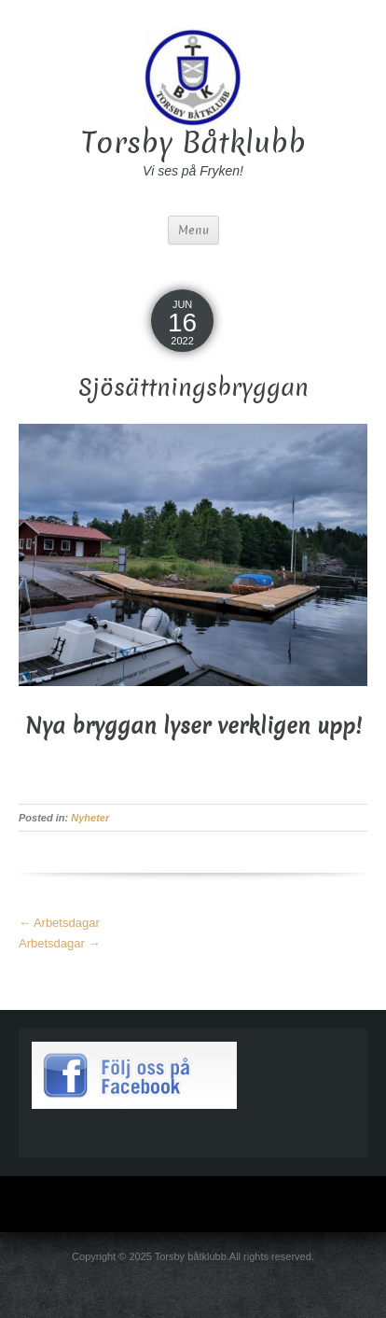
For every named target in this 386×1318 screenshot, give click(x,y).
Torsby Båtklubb (193, 142)
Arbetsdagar (59, 923)
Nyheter (90, 817)
